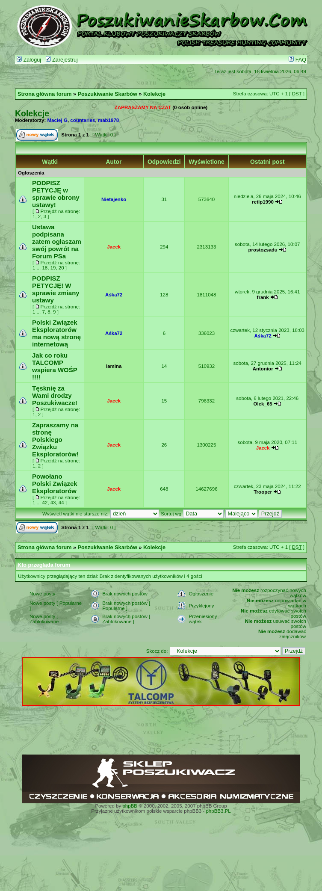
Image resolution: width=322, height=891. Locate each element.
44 (61, 502)
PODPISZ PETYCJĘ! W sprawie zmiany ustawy (56, 289)
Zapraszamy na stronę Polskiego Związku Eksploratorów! (55, 439)
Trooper (263, 491)
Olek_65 (263, 403)
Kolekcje (154, 94)
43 (53, 502)
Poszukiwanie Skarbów (107, 94)
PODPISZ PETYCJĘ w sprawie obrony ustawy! (56, 193)
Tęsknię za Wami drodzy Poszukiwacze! (54, 395)
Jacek (114, 246)
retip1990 (263, 201)
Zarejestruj (62, 60)
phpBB (129, 805)
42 (44, 502)
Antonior (263, 368)
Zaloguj (29, 60)
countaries (82, 120)
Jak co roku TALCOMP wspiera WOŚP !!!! (54, 366)
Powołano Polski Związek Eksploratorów (54, 483)
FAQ (297, 60)
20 (61, 267)
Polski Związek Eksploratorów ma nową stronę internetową (56, 333)
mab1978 (108, 120)
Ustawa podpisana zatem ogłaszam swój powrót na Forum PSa (56, 241)
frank (263, 297)
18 (44, 267)
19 (53, 267)
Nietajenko (113, 199)
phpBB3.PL (218, 811)
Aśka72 (113, 294)
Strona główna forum (45, 94)
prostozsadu (262, 249)
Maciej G (57, 120)
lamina (113, 366)
